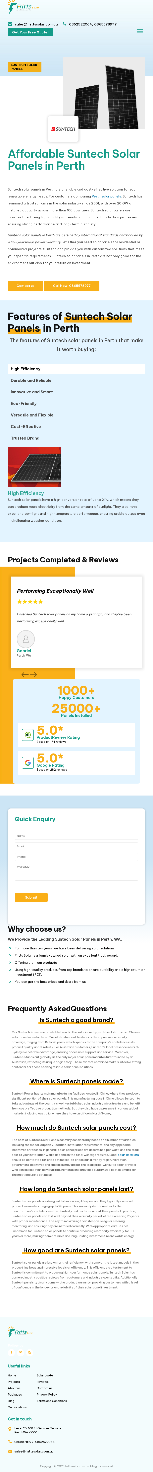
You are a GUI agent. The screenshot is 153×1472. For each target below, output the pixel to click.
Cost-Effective (26, 426)
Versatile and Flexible (32, 414)
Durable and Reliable (31, 380)
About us (14, 1388)
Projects (14, 1382)
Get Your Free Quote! (30, 32)
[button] (25, 674)
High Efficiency (25, 368)
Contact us (25, 286)
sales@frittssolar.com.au (36, 24)
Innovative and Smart (32, 391)
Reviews (43, 1382)
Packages (15, 1394)
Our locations (17, 1407)
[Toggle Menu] (140, 31)
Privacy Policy (47, 1394)
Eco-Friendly (24, 403)
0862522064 (80, 24)
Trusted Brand (25, 438)
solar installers (128, 1155)
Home (12, 1375)
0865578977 (105, 24)
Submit (31, 897)
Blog (11, 1401)
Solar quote (45, 1375)
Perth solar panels (106, 196)
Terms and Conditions (52, 1401)
